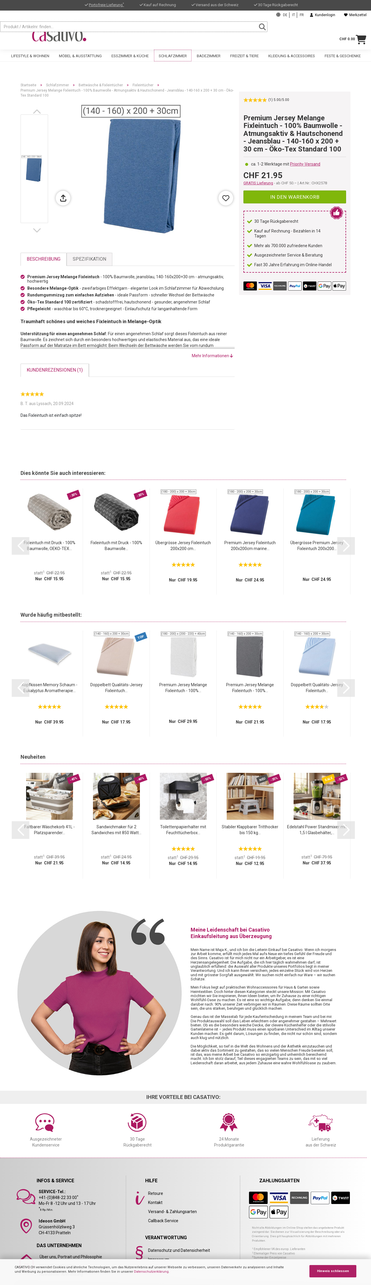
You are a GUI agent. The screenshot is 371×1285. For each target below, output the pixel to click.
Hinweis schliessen (333, 1271)
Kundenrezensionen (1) (55, 370)
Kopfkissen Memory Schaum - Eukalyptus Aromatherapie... (49, 687)
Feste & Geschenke (343, 61)
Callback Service (163, 1220)
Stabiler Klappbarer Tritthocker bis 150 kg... (250, 829)
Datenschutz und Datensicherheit (179, 1250)
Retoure (155, 1193)
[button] (38, 111)
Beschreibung (43, 259)
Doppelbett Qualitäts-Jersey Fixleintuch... (116, 687)
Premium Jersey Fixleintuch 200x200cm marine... (250, 545)
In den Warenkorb (295, 197)
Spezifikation (89, 259)
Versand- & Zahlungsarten (172, 1211)
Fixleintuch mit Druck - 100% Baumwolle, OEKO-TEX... (49, 545)
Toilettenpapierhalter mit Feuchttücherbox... (183, 829)
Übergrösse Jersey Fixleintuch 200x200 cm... (183, 545)
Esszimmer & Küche (130, 61)
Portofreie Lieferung (106, 5)
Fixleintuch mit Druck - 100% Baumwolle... (116, 545)
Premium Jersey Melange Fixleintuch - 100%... (183, 687)
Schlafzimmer (173, 61)
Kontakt (155, 1202)
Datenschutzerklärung (151, 1272)
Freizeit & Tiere (244, 61)
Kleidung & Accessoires (291, 61)
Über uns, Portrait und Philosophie (71, 1256)
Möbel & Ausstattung (80, 61)
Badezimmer (209, 61)
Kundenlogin (322, 15)
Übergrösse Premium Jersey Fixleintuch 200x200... (316, 545)
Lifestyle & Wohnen (30, 61)
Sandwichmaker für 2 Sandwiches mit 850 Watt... (116, 829)
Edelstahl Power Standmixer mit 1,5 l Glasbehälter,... (317, 829)
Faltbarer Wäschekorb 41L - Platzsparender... (49, 829)
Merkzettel (355, 15)
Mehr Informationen (212, 355)
